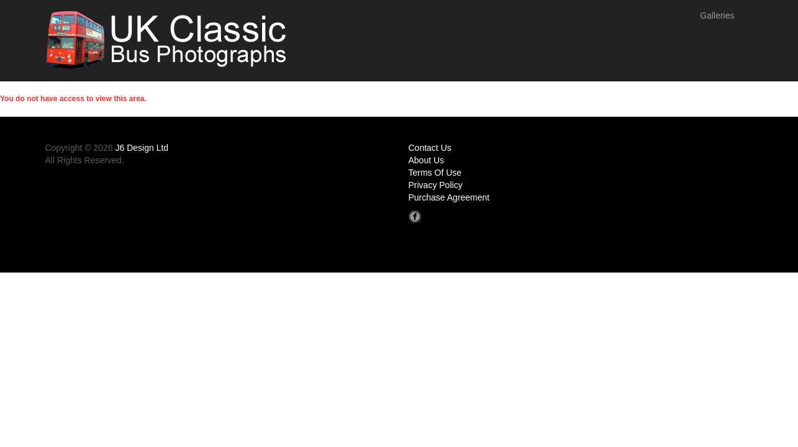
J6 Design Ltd (142, 148)
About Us (427, 160)
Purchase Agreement (449, 197)
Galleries (717, 15)
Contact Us (430, 148)
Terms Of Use (435, 173)
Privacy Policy (436, 185)
